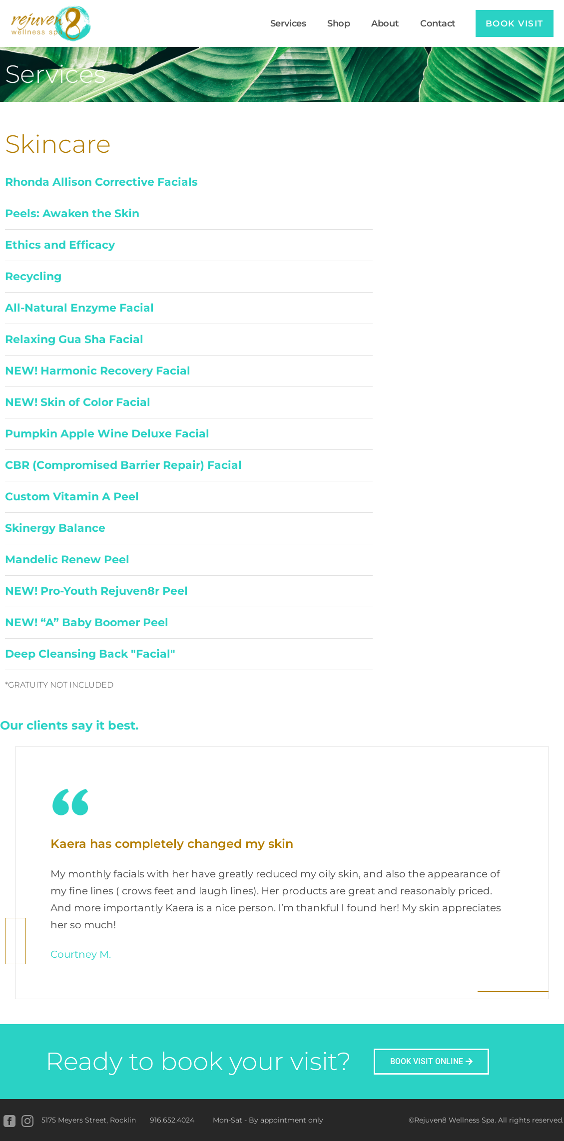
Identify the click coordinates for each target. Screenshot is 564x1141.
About (380, 23)
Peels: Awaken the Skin (72, 213)
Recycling (33, 276)
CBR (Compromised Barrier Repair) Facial (123, 465)
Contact (432, 23)
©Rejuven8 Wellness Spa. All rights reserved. (486, 1120)
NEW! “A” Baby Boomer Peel (86, 622)
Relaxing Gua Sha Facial (74, 339)
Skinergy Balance (55, 528)
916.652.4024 (172, 1120)
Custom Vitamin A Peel (72, 496)
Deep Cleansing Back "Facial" (90, 654)
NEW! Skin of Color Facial (77, 402)
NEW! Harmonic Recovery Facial (97, 371)
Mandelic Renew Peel (67, 559)
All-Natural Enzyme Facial (79, 308)
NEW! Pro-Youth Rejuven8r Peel (96, 591)
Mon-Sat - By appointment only (268, 1120)
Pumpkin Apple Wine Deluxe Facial (107, 433)
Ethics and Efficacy (60, 245)
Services (282, 23)
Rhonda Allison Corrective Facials (101, 182)
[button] (189, 182)
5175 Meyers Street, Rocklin (88, 1120)
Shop (333, 23)
